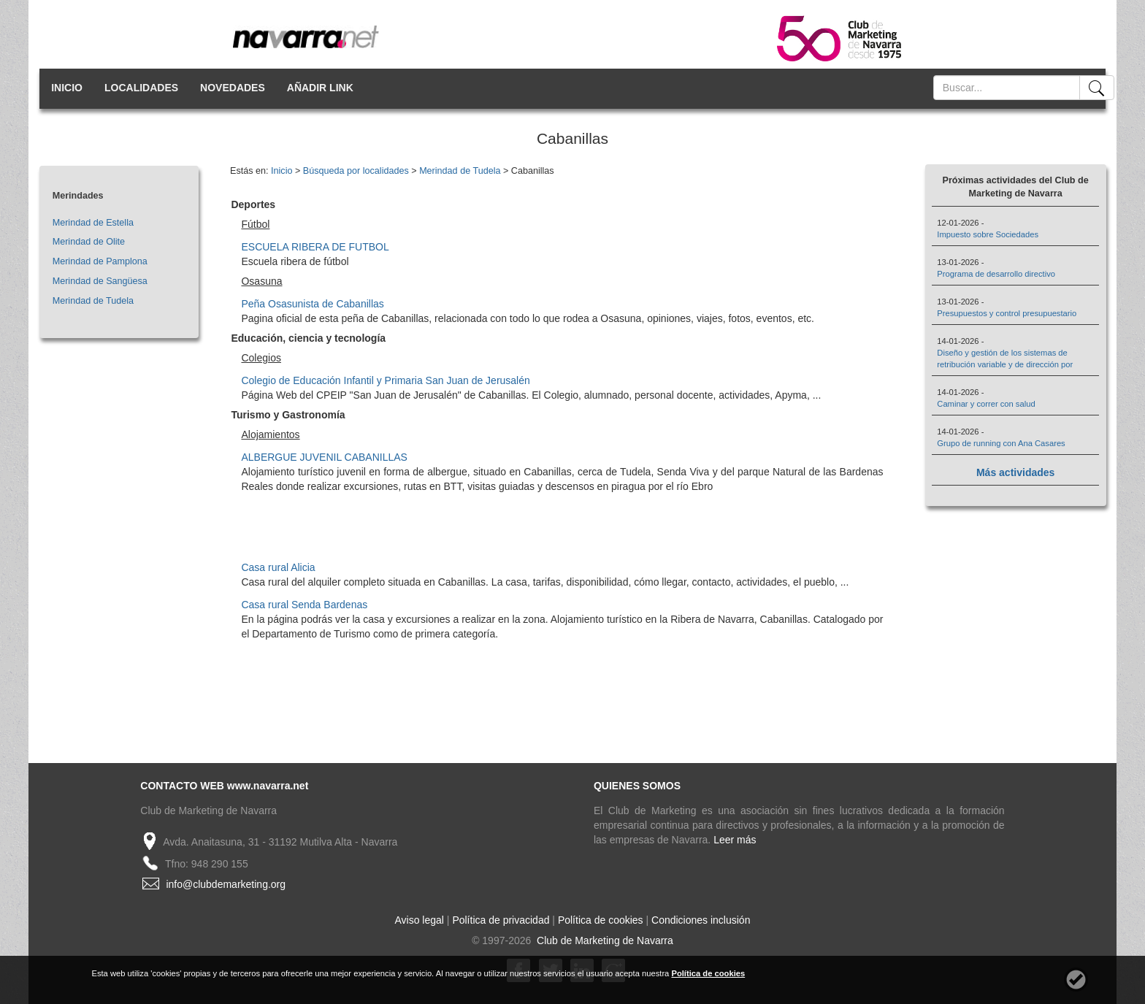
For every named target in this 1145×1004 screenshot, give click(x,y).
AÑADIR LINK (320, 87)
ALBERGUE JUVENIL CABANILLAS (324, 457)
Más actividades (1015, 472)
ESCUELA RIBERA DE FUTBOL (314, 247)
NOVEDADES (232, 87)
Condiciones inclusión (700, 920)
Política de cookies (600, 920)
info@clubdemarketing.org (226, 884)
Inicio (281, 171)
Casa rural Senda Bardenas (304, 604)
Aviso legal (419, 920)
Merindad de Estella (93, 223)
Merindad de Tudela (93, 301)
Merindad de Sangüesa (100, 281)
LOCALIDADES (141, 87)
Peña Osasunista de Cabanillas (312, 304)
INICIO (67, 87)
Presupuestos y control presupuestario (1006, 313)
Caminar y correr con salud (986, 403)
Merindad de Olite (89, 242)
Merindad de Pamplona (100, 261)
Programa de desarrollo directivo (996, 273)
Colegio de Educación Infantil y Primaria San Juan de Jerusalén (385, 380)
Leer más (734, 840)
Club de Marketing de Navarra (603, 940)
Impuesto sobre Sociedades (987, 234)
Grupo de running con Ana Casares (1001, 443)
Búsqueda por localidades (356, 171)
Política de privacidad (500, 920)
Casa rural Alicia (278, 567)
